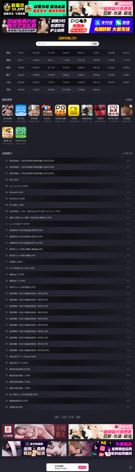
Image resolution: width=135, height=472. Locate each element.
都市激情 (21, 82)
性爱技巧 (126, 82)
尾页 (78, 417)
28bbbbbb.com (67, 38)
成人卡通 (51, 67)
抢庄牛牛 (126, 53)
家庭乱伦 (36, 82)
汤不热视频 (66, 89)
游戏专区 (66, 53)
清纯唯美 (96, 75)
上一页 (64, 417)
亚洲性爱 (21, 67)
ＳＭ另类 (126, 60)
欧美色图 (51, 75)
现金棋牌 (111, 53)
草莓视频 (51, 89)
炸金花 (96, 53)
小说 (8, 82)
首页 (56, 417)
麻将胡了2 (81, 53)
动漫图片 (66, 75)
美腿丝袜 (81, 75)
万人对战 (51, 53)
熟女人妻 (81, 60)
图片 (8, 74)
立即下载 (82, 467)
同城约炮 (21, 89)
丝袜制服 (96, 60)
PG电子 (21, 53)
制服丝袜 (81, 67)
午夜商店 (36, 89)
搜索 (95, 44)
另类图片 (126, 75)
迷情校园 (81, 82)
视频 (8, 60)
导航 (8, 89)
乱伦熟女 (111, 67)
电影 (8, 67)
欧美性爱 (66, 67)
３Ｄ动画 (66, 60)
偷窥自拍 (21, 75)
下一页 (71, 417)
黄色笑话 (111, 82)
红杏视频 (81, 89)
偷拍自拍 (36, 67)
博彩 (8, 52)
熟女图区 (111, 75)
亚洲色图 (36, 75)
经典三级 (96, 67)
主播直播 (111, 60)
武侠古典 (66, 82)
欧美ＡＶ (51, 60)
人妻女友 (51, 82)
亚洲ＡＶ (21, 60)
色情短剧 (96, 89)
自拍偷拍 (36, 60)
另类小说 (96, 82)
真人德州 (36, 53)
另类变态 (126, 67)
